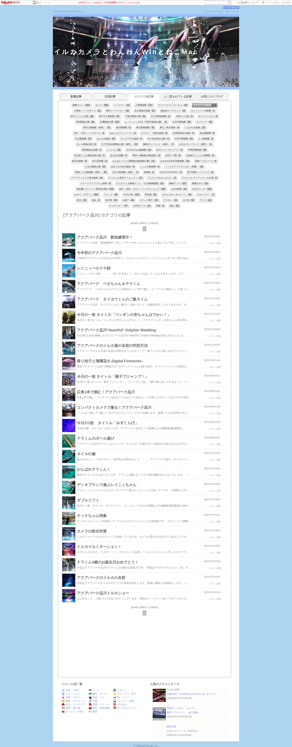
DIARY (67, 11)
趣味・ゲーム (43, 2)
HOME (57, 11)
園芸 (93, 711)
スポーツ (120, 690)
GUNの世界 (173, 689)
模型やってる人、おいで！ (181, 708)
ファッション (71, 693)
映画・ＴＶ (97, 697)
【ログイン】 (232, 11)
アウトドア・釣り (125, 693)
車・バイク (121, 697)
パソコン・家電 (123, 700)
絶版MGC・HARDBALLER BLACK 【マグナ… (192, 694)
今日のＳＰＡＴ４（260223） (182, 730)
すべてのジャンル (125, 708)
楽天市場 (286, 2)
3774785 (229, 7)
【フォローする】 (214, 11)
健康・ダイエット (73, 700)
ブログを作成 (272, 2)
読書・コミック (99, 704)
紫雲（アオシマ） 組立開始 (182, 712)
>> (247, 2)
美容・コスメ (71, 697)
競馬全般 (171, 726)
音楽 (93, 700)
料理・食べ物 (71, 708)
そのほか (120, 704)
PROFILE (78, 11)
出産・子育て (71, 690)
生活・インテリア (73, 704)
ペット (94, 690)
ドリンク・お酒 (72, 711)
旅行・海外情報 (99, 708)
